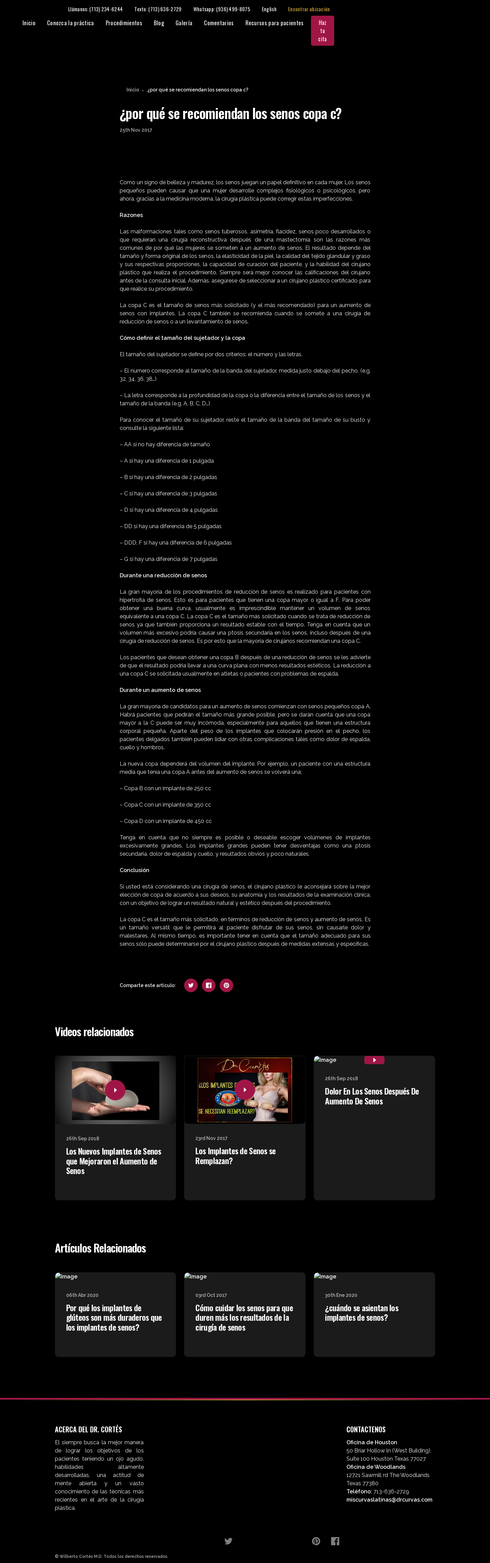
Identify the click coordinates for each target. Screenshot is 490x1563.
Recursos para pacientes (399, 23)
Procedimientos (248, 23)
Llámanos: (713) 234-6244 (235, 9)
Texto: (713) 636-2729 (297, 9)
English (408, 9)
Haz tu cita (454, 23)
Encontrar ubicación (449, 9)
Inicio (153, 23)
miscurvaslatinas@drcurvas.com (389, 1485)
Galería (308, 23)
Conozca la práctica (194, 23)
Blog (283, 23)
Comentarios (343, 23)
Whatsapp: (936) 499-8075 (361, 9)
